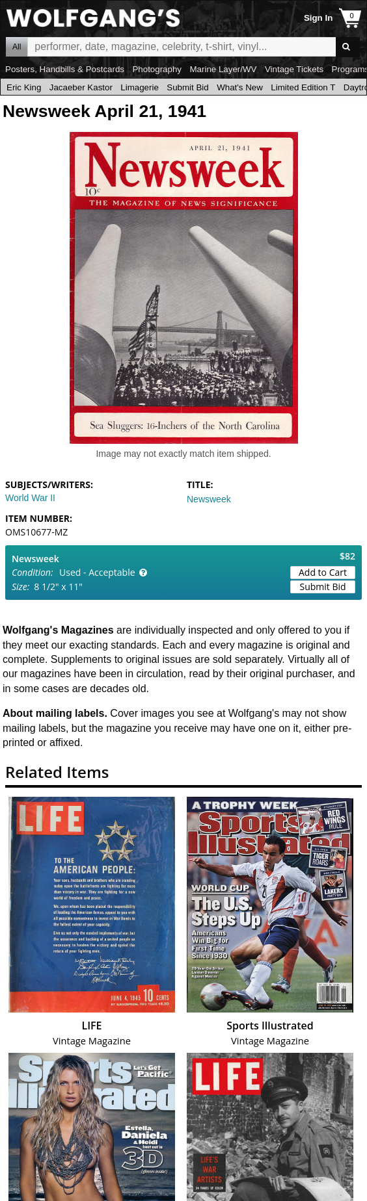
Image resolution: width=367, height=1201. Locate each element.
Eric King (24, 87)
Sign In (318, 18)
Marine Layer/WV (222, 69)
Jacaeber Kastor (81, 87)
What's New (240, 87)
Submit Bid (187, 87)
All (16, 46)
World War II (30, 498)
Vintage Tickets (294, 69)
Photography (157, 69)
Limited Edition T (303, 87)
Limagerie (139, 87)
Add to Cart (323, 572)
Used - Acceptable (97, 572)
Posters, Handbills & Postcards (64, 69)
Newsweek (209, 499)
